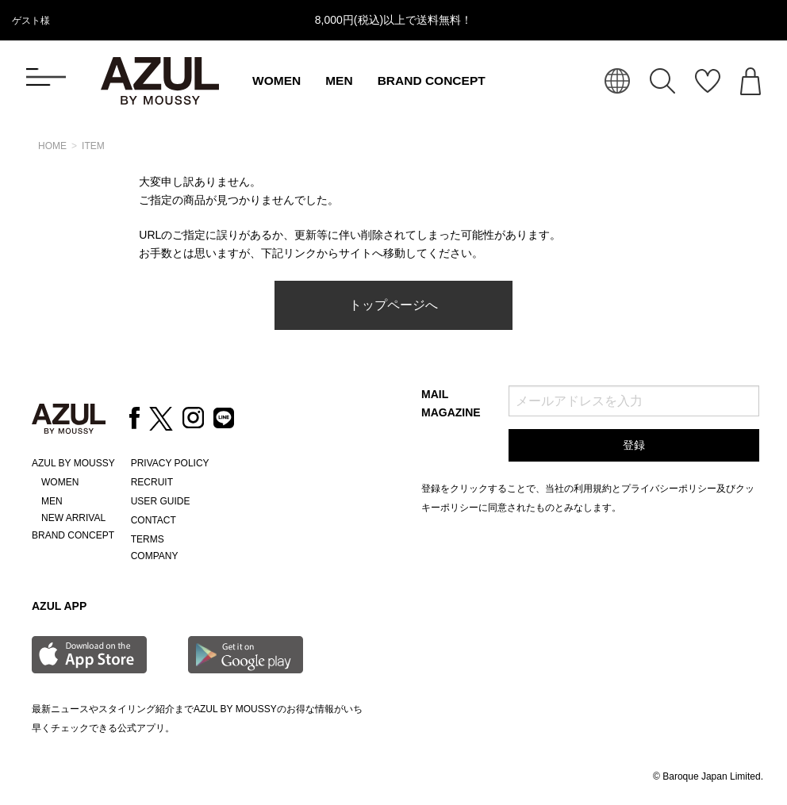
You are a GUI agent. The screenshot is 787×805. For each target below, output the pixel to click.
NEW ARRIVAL (73, 517)
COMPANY (155, 556)
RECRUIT (152, 482)
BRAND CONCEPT (432, 80)
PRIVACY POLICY (170, 463)
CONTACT (153, 520)
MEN (338, 80)
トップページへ (393, 305)
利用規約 (593, 488)
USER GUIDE (160, 501)
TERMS (147, 539)
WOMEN (276, 80)
